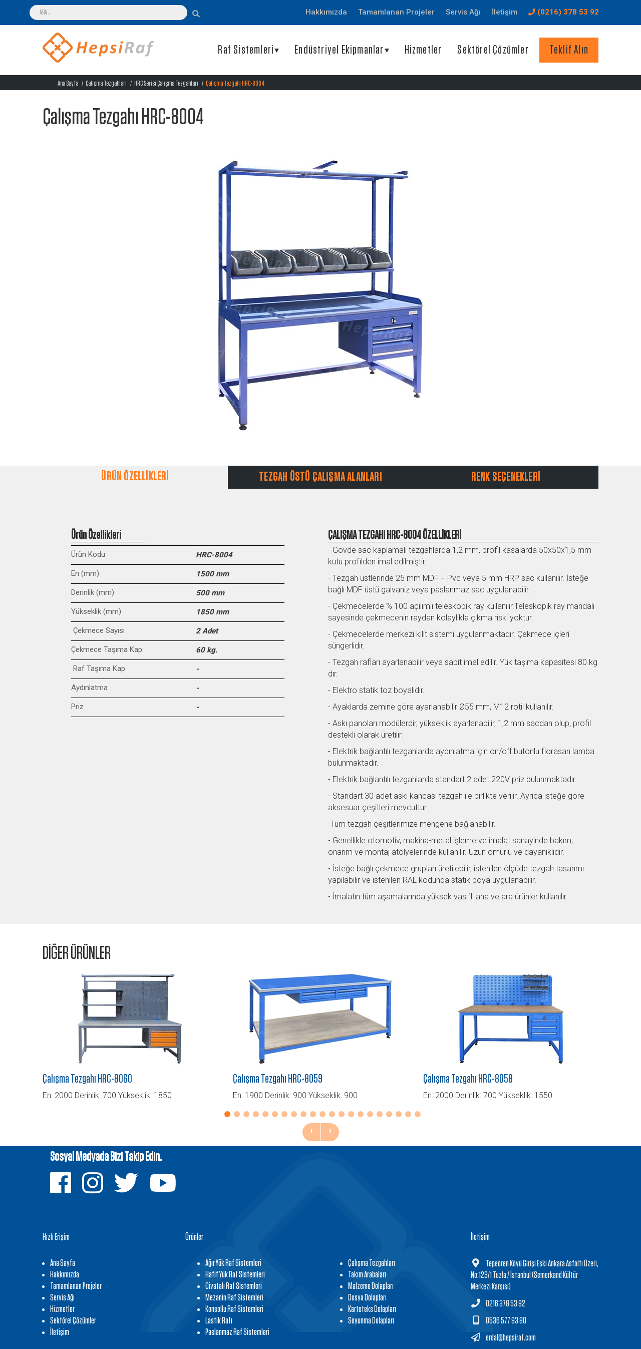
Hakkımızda (64, 1274)
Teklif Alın (568, 50)
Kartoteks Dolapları (372, 1309)
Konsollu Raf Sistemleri (234, 1309)
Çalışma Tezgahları (106, 83)
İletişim (59, 1332)
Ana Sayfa (68, 83)
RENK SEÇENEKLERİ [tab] (505, 477)
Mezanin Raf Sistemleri (234, 1297)
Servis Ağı (62, 1297)
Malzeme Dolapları (371, 1286)
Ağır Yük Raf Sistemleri (233, 1263)
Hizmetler (423, 50)
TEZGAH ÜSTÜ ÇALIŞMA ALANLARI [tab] (320, 477)
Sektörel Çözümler (492, 50)
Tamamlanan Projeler (76, 1286)
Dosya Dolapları (367, 1297)
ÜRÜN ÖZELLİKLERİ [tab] (135, 477)
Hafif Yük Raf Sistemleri (235, 1274)
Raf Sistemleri (246, 50)
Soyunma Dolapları (371, 1320)
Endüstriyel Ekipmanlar (339, 50)
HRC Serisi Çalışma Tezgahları (166, 83)
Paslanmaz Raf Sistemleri (237, 1332)
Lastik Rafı (218, 1320)
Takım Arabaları (367, 1274)
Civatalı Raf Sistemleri (233, 1286)
